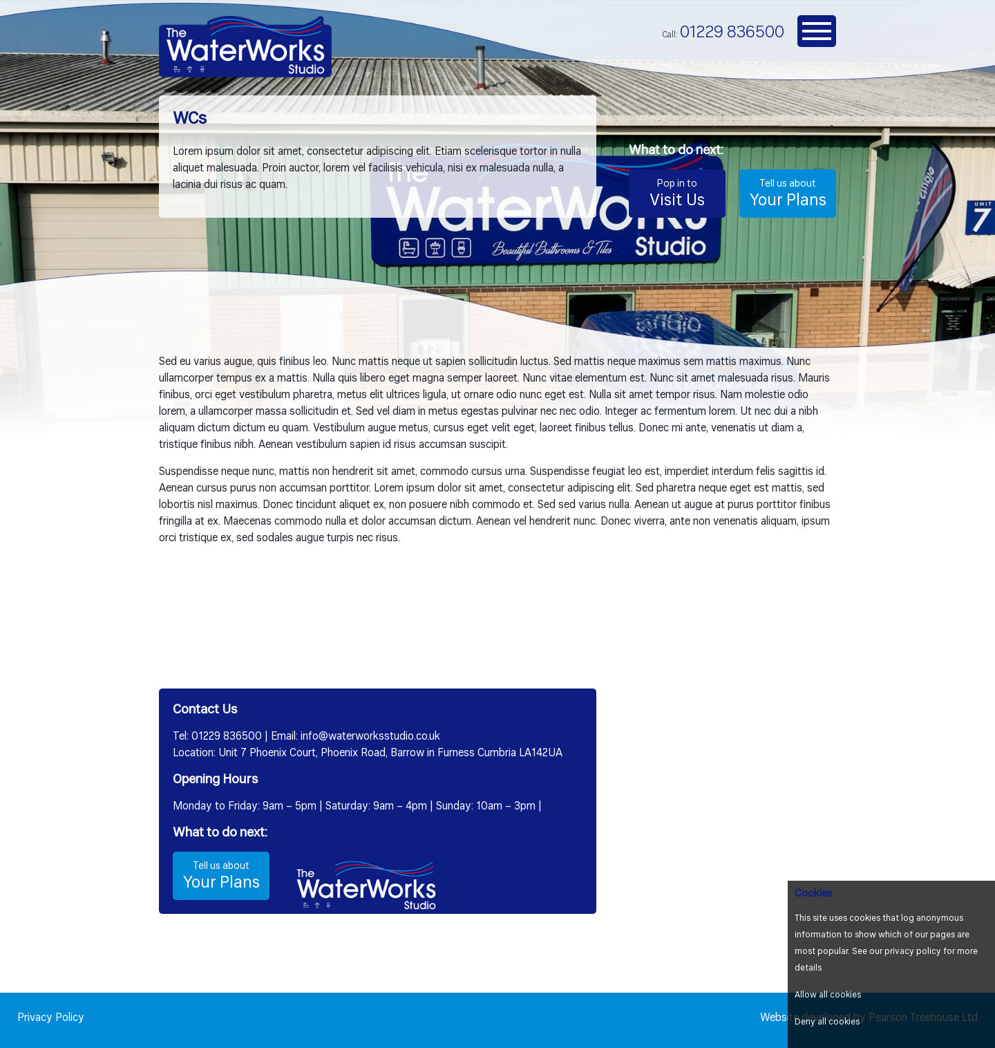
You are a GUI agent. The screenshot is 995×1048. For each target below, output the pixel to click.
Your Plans (787, 192)
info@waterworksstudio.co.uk (370, 736)
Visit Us (677, 192)
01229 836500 (732, 32)
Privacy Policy (50, 1018)
